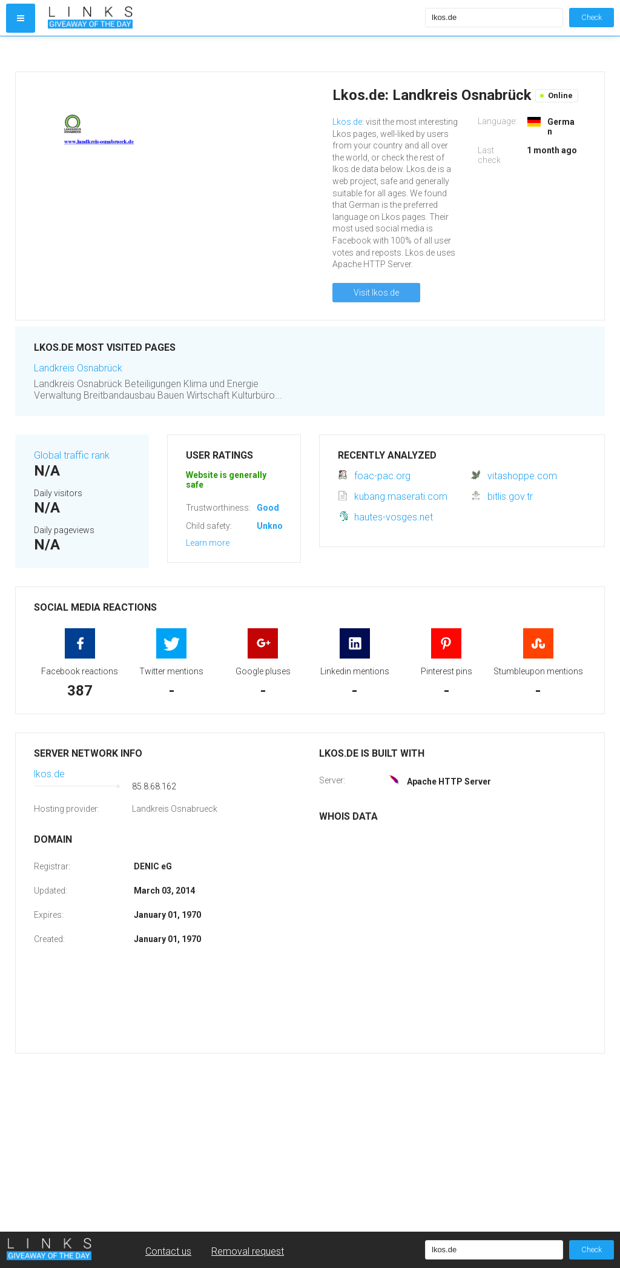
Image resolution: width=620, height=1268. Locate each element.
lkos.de (49, 774)
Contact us (168, 1251)
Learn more (207, 543)
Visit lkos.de (376, 292)
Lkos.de (347, 122)
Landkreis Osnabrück (78, 368)
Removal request (247, 1251)
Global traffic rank (72, 455)
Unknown (275, 526)
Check (591, 17)
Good (268, 508)
